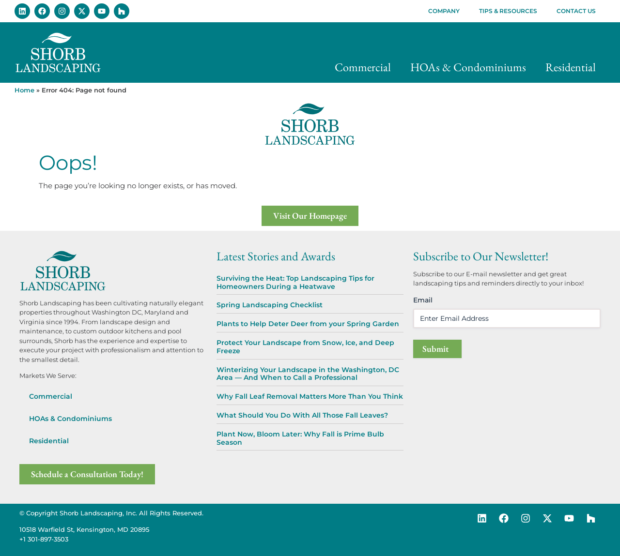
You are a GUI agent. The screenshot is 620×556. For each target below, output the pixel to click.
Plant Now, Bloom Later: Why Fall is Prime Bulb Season (300, 438)
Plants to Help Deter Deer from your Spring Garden (308, 323)
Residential (570, 67)
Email (423, 300)
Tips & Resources (508, 11)
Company (444, 11)
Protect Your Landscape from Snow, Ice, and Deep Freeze (305, 346)
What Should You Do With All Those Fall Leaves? (302, 415)
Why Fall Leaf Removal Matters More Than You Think (310, 396)
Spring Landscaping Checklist (270, 305)
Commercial (363, 67)
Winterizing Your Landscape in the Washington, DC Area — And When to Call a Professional (308, 373)
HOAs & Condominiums (468, 67)
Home (24, 90)
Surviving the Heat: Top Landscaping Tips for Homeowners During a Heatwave (295, 282)
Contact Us (576, 11)
